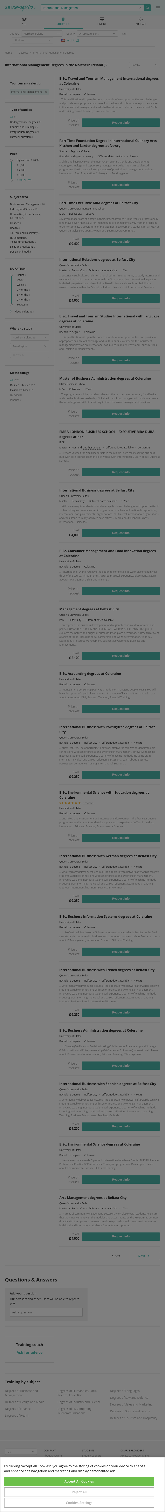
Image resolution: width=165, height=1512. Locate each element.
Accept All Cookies (79, 1481)
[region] (82, 1484)
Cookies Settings (79, 1502)
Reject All (79, 1492)
